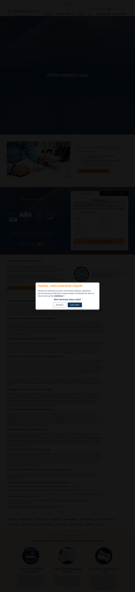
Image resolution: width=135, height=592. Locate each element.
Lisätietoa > (59, 296)
